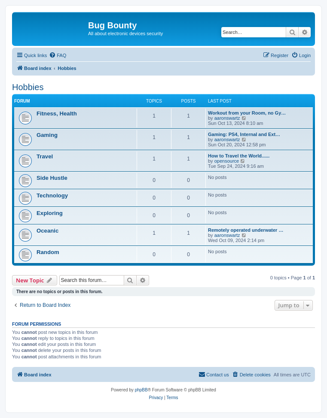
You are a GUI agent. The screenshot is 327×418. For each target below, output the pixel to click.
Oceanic (47, 230)
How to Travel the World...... (238, 155)
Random (48, 252)
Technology (52, 195)
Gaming (47, 135)
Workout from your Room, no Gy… (247, 112)
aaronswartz (227, 118)
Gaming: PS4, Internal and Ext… (244, 134)
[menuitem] (57, 55)
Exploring (50, 213)
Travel (45, 156)
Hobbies (27, 87)
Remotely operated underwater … (245, 230)
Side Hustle (52, 178)
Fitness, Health (57, 113)
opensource (226, 161)
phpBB (141, 390)
